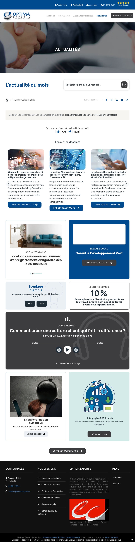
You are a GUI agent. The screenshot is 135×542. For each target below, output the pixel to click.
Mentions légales (50, 537)
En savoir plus (115, 540)
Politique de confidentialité (69, 537)
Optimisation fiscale (49, 497)
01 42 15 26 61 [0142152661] (109, 5)
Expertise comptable (49, 478)
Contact (116, 483)
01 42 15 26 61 (14, 486)
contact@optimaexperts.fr (20, 491)
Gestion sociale (47, 504)
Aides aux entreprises (83, 16)
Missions (51, 16)
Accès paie (92, 5)
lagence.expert (111, 537)
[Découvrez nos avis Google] (123, 3)
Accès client (78, 5)
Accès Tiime (62, 5)
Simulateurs (64, 16)
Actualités (102, 16)
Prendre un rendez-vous (122, 16)
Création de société (49, 484)
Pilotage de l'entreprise (50, 491)
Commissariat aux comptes (48, 512)
